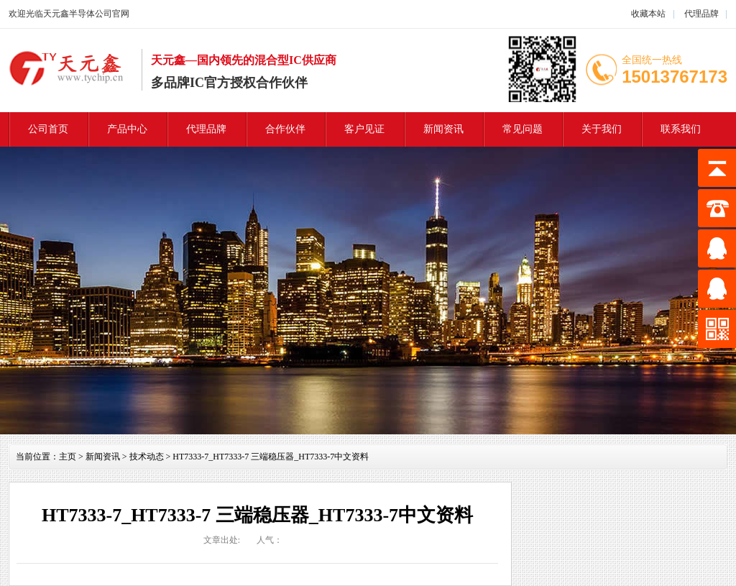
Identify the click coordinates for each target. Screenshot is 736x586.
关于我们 (601, 129)
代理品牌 (700, 14)
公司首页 (48, 129)
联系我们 (681, 129)
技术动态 (146, 457)
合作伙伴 (285, 129)
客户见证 (364, 129)
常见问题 (522, 129)
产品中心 (127, 129)
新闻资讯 (443, 129)
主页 (67, 457)
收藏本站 (648, 14)
